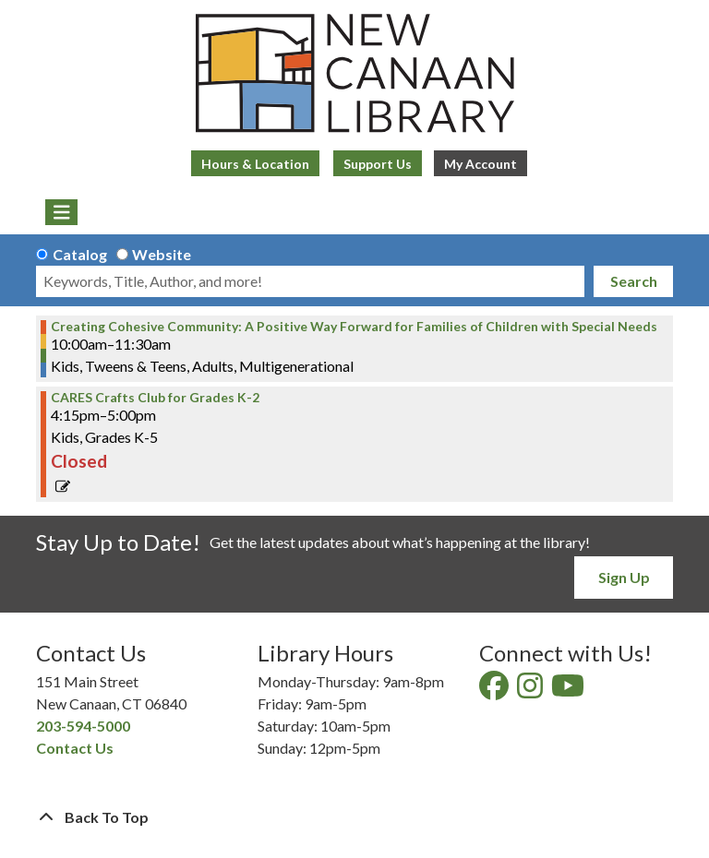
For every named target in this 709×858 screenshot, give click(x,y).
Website (161, 254)
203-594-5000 (83, 725)
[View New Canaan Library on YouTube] (569, 690)
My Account (480, 164)
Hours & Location (255, 164)
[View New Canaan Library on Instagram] (531, 690)
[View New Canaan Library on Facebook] (495, 690)
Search (633, 281)
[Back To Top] (354, 817)
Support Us (377, 164)
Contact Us (75, 748)
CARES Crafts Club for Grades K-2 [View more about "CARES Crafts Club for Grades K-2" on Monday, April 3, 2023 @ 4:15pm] (155, 397)
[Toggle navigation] (61, 212)
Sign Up (624, 577)
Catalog (80, 254)
